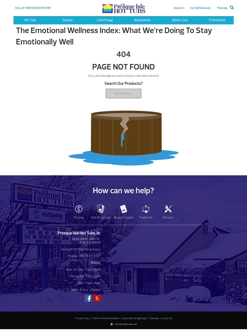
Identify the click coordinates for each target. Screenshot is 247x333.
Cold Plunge (105, 20)
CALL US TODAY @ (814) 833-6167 (33, 7)
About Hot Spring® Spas (134, 318)
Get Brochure (101, 217)
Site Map (153, 318)
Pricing (79, 217)
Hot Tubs (30, 20)
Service (168, 217)
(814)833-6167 (89, 256)
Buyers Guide (123, 217)
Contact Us (69, 249)
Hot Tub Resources (200, 7)
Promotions (217, 20)
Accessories (142, 20)
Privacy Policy (82, 318)
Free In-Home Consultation (106, 318)
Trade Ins (146, 217)
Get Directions (89, 249)
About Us (178, 7)
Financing (222, 7)
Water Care (180, 20)
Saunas (67, 20)
